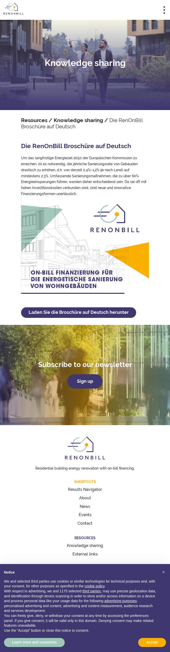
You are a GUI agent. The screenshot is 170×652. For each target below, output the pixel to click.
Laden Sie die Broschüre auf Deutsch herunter (79, 312)
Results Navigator (85, 489)
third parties (91, 591)
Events (85, 514)
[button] (163, 572)
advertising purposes (120, 601)
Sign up (85, 381)
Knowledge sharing (78, 120)
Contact (85, 523)
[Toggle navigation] (164, 10)
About (85, 498)
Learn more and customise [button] (34, 642)
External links (85, 554)
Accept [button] (152, 642)
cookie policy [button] (94, 586)
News (85, 506)
